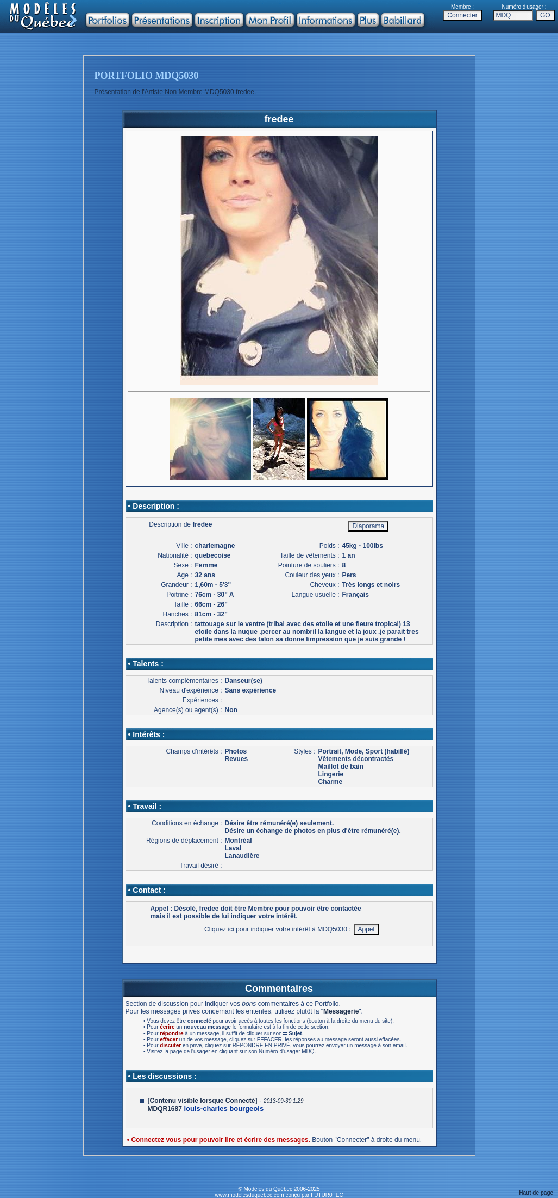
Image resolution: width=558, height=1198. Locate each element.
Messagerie (341, 1011)
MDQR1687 (165, 1109)
